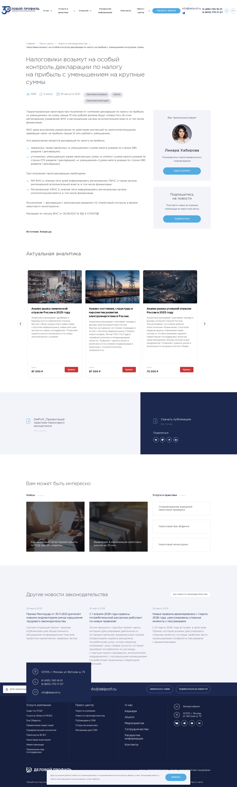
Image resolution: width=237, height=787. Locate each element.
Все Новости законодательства (190, 594)
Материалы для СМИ (86, 730)
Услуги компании (38, 705)
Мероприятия (134, 723)
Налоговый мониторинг (38, 740)
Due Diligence (33, 721)
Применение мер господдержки (35, 751)
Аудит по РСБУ (34, 711)
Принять (176, 777)
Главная (30, 44)
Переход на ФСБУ (36, 735)
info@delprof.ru (191, 9)
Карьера (131, 711)
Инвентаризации (35, 745)
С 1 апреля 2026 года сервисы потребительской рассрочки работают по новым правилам (115, 618)
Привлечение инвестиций (40, 725)
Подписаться (182, 219)
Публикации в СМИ (85, 721)
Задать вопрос (182, 171)
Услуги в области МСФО (39, 716)
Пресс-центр (141, 10)
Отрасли (83, 11)
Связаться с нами (160, 689)
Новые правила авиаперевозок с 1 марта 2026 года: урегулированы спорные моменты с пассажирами (180, 618)
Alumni (130, 717)
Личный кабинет (187, 707)
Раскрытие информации (105, 10)
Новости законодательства (72, 44)
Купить (71, 369)
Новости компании (85, 711)
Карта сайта (196, 782)
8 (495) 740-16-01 (212, 9)
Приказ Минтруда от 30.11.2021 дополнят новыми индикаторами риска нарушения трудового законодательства (54, 618)
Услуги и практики (63, 10)
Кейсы (30, 495)
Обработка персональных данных (43, 782)
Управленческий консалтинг (41, 730)
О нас (46, 11)
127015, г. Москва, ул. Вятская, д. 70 (187, 715)
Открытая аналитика (86, 725)
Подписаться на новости (193, 689)
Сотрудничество (137, 729)
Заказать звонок (166, 11)
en (233, 11)
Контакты (126, 11)
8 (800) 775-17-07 (212, 12)
